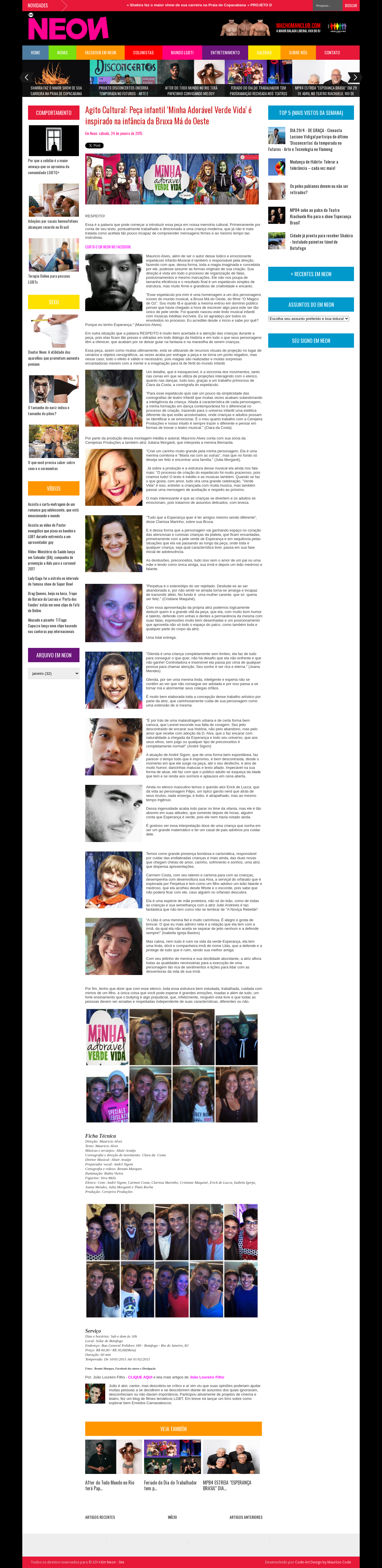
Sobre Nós (298, 52)
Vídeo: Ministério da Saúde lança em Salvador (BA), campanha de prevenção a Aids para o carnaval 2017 (51, 560)
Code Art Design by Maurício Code (323, 1562)
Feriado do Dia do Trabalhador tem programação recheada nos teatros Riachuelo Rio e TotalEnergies (258, 92)
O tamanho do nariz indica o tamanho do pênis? (48, 410)
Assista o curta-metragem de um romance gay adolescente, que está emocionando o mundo (53, 509)
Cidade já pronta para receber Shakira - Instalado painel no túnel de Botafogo (321, 241)
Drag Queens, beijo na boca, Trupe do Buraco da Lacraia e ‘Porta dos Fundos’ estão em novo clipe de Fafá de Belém (53, 601)
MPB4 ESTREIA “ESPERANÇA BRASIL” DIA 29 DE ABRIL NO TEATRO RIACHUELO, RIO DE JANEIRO (326, 92)
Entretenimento (225, 52)
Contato (332, 52)
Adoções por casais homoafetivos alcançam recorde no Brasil (53, 224)
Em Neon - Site (112, 1562)
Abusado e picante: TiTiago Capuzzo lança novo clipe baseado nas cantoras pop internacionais (52, 625)
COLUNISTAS (143, 52)
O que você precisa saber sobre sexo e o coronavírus (51, 465)
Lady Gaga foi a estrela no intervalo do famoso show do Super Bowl (53, 581)
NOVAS (62, 52)
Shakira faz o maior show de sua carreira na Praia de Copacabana (190, 5)
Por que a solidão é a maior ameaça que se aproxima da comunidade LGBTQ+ (48, 166)
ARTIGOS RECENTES (100, 1517)
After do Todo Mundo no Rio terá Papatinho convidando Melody (191, 90)
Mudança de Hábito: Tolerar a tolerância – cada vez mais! (314, 164)
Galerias (264, 52)
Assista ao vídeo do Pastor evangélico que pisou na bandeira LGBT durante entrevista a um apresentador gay (51, 533)
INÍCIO (172, 1517)
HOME (35, 52)
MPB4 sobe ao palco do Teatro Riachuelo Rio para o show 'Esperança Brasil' (320, 216)
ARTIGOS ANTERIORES (246, 1517)
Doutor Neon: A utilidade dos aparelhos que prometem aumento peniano (53, 358)
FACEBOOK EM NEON (100, 52)
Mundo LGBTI (182, 52)
